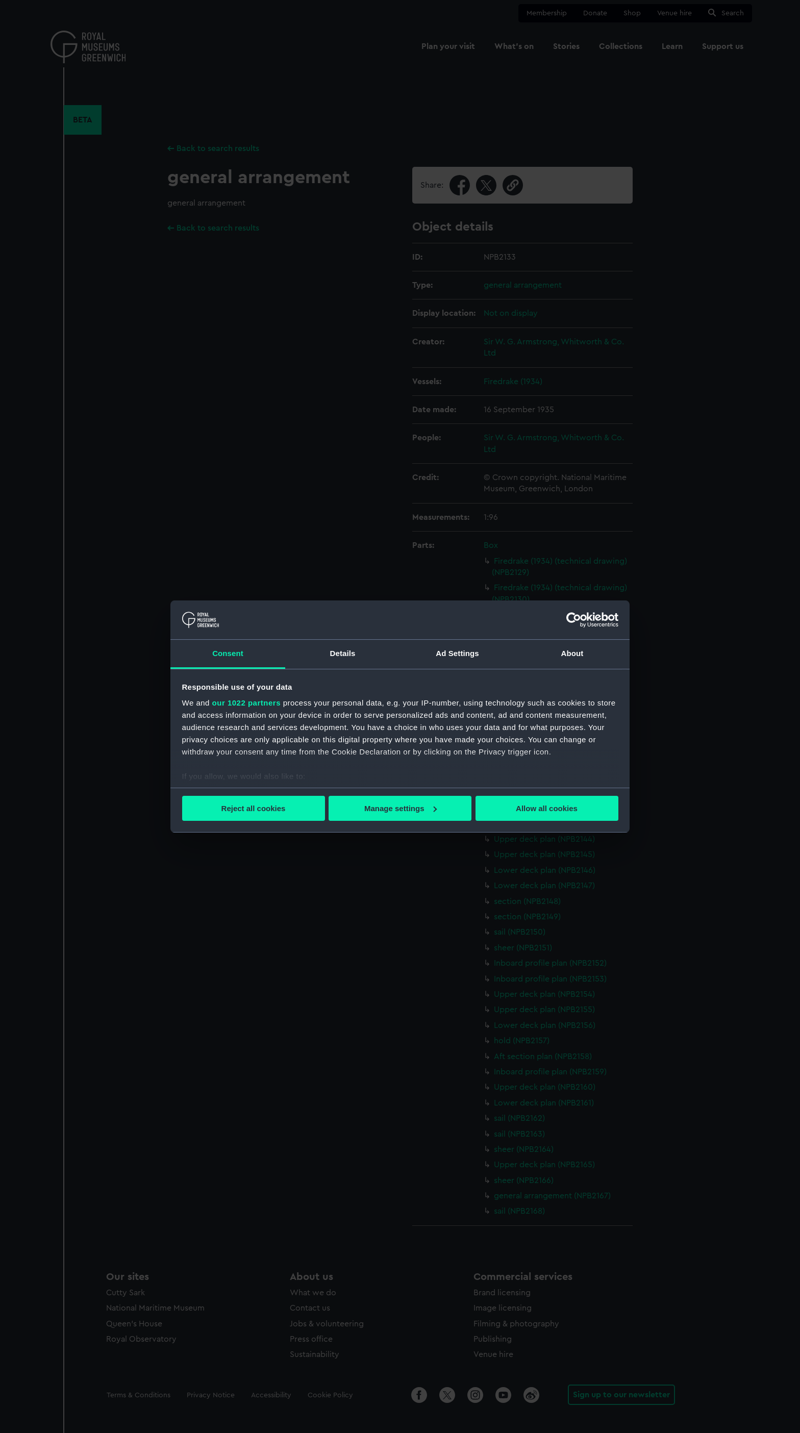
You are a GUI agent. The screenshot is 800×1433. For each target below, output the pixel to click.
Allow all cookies (547, 808)
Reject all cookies (253, 808)
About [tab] (572, 653)
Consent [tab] (227, 653)
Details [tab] (343, 653)
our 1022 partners (246, 702)
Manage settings (400, 808)
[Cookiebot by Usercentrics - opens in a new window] (573, 619)
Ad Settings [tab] (457, 653)
